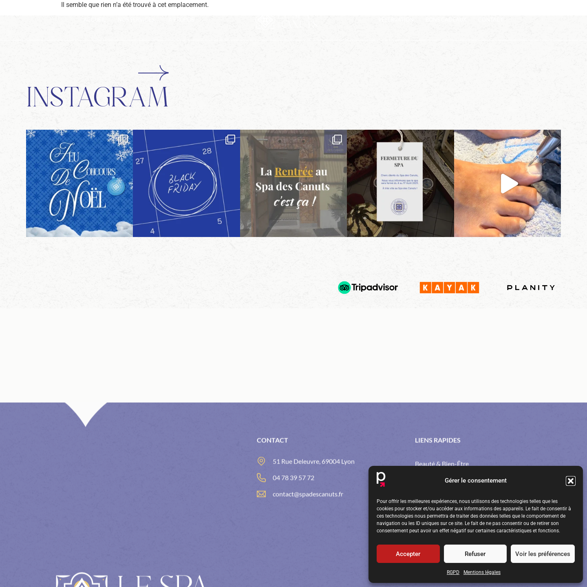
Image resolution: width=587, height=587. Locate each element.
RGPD (453, 572)
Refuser (475, 554)
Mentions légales (482, 572)
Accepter (408, 554)
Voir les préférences (542, 554)
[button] (571, 481)
